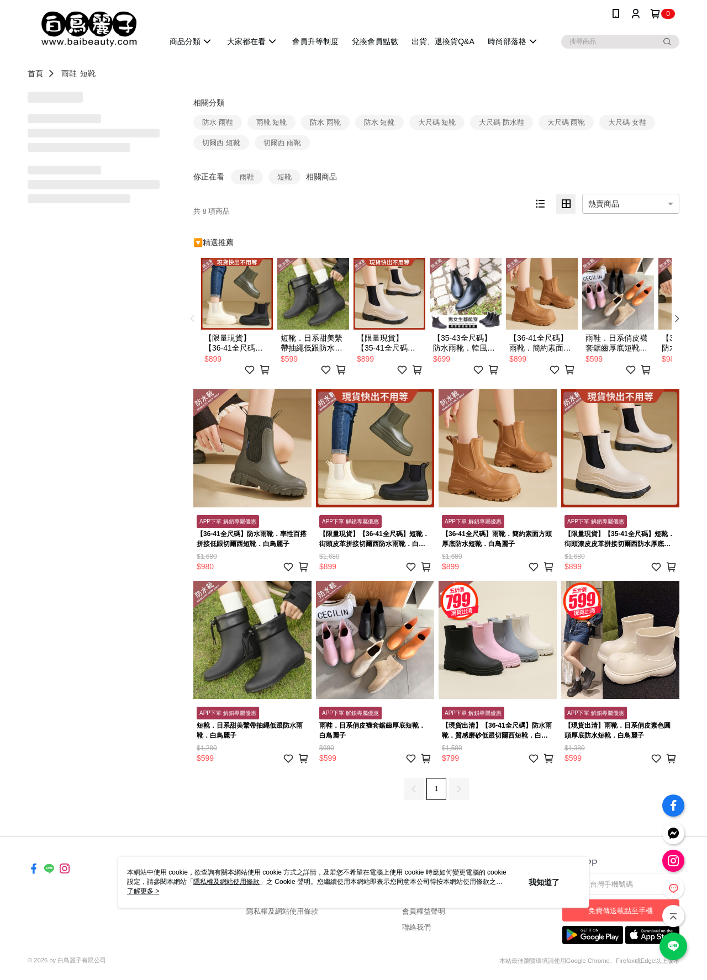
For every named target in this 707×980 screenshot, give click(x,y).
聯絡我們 (416, 927)
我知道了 (544, 882)
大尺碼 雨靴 (566, 122)
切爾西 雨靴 (282, 143)
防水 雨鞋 (217, 122)
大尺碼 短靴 (437, 122)
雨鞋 (69, 73)
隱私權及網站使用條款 (282, 911)
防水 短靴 (379, 122)
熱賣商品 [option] (603, 203)
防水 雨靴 (325, 122)
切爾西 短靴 (221, 143)
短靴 (88, 73)
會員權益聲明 (423, 911)
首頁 (35, 73)
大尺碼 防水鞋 (501, 122)
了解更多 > (143, 891)
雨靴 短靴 (271, 122)
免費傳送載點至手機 (620, 911)
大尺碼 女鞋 (627, 122)
